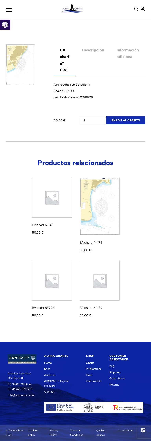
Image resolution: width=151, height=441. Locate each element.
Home (48, 363)
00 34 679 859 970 (20, 389)
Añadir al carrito (125, 120)
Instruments (93, 381)
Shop (47, 369)
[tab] (65, 60)
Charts (90, 363)
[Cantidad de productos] (92, 120)
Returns (114, 384)
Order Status (117, 378)
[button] (5, 25)
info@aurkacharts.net (21, 395)
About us (49, 375)
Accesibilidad (125, 430)
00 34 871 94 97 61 (20, 384)
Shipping (114, 372)
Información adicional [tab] (128, 53)
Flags (89, 375)
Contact (49, 391)
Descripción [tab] (93, 50)
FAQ (112, 366)
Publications (94, 369)
